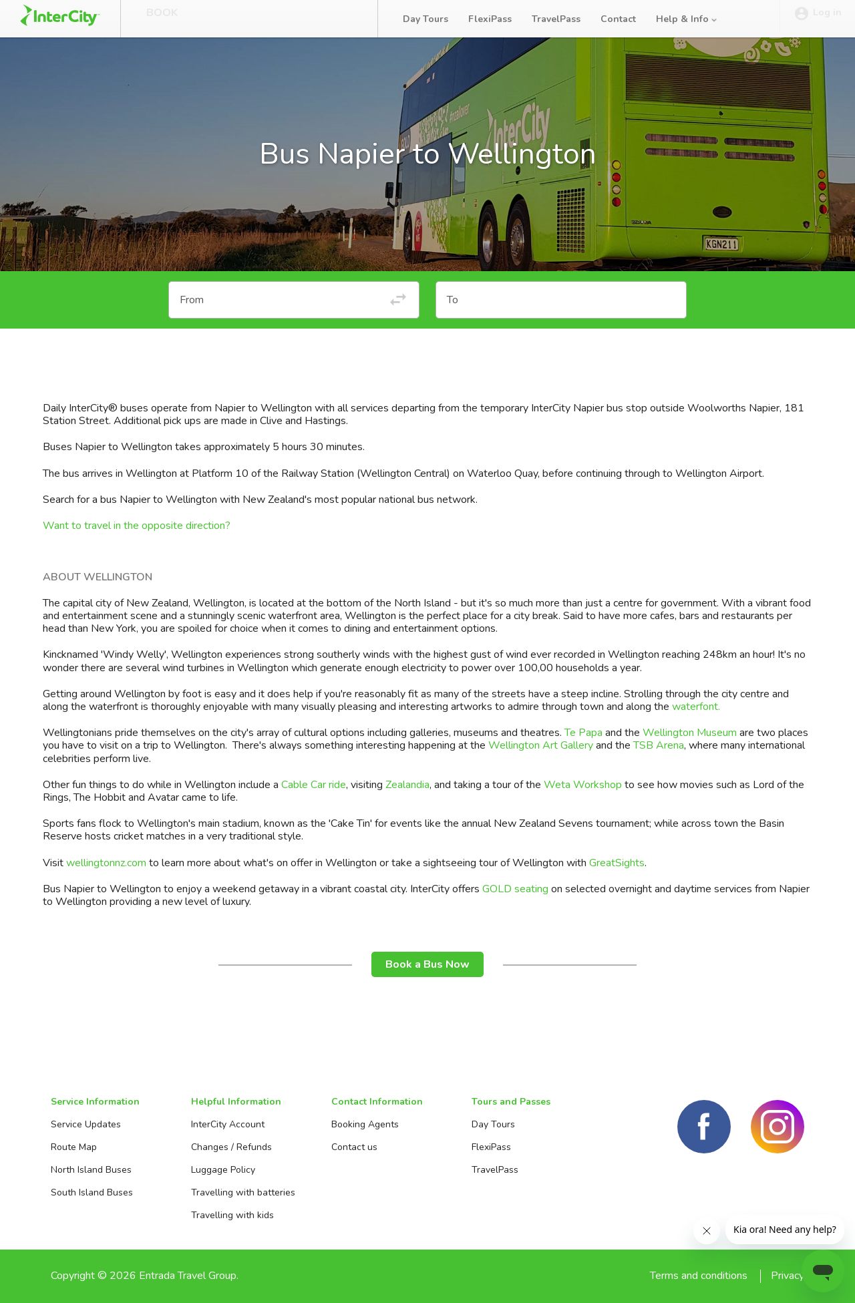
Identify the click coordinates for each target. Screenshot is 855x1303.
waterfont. (697, 706)
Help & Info (687, 19)
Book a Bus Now (427, 964)
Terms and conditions (698, 1275)
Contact (618, 19)
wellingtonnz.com (106, 863)
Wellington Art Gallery (540, 745)
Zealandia (407, 784)
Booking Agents (365, 1124)
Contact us (354, 1147)
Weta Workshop (583, 784)
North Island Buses (91, 1169)
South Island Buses (92, 1192)
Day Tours (425, 19)
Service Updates (86, 1124)
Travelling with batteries (243, 1192)
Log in (818, 19)
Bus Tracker (315, 18)
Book (162, 18)
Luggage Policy (223, 1169)
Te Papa (584, 732)
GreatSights (617, 863)
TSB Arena (658, 745)
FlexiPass (490, 19)
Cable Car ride (312, 784)
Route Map (74, 1147)
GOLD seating (515, 889)
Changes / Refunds (231, 1147)
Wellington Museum (690, 732)
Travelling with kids (232, 1215)
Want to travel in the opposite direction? (136, 525)
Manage (227, 18)
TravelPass (556, 19)
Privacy (787, 1275)
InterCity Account (228, 1124)
